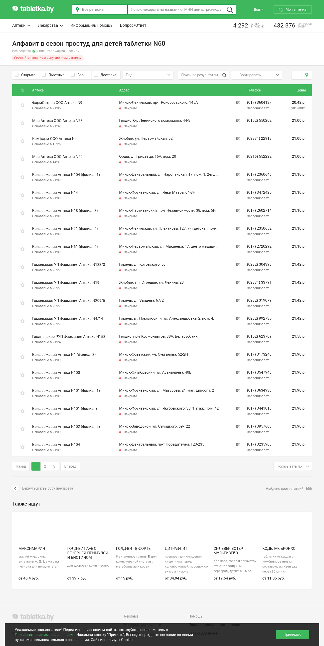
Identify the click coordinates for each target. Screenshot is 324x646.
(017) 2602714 (259, 210)
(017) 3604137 (259, 102)
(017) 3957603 (259, 426)
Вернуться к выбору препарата (42, 488)
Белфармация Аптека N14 (55, 192)
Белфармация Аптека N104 (56, 444)
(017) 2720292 (259, 246)
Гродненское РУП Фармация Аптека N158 (68, 336)
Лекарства (50, 25)
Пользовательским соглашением (44, 635)
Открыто (25, 75)
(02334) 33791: (259, 282)
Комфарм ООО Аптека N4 (54, 138)
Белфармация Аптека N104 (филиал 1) (66, 174)
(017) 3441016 (259, 408)
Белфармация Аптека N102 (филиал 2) (66, 426)
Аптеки (21, 25)
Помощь (195, 616)
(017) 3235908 (259, 444)
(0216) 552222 (259, 156)
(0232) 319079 (259, 300)
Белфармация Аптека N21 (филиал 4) (65, 228)
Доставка (105, 75)
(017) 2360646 (259, 174)
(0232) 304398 (259, 264)
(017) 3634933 (259, 390)
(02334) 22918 (259, 138)
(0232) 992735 (259, 318)
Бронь (79, 75)
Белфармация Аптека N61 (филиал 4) (65, 246)
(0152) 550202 (259, 120)
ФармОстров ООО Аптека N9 (57, 102)
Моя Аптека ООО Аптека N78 (57, 120)
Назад (21, 466)
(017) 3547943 (259, 372)
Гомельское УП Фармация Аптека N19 (65, 282)
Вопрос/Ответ (133, 25)
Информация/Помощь (91, 25)
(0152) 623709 (259, 336)
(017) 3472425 (259, 192)
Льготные (53, 75)
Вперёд (70, 466)
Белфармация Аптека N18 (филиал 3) (65, 210)
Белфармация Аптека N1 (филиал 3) (64, 354)
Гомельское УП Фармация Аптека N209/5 (68, 300)
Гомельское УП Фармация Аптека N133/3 (68, 264)
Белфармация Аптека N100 (56, 372)
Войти (258, 9)
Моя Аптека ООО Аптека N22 (57, 156)
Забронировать (258, 108)
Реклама (131, 616)
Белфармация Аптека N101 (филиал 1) (66, 390)
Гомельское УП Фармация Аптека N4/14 (67, 318)
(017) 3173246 (259, 354)
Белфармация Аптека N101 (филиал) (64, 408)
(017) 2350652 (259, 228)
